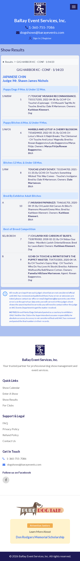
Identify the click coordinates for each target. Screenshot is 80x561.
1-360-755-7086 (16, 458)
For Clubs (8, 405)
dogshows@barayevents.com (40, 32)
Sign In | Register (42, 38)
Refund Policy (11, 435)
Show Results (12, 49)
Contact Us (9, 440)
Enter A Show (10, 393)
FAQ (5, 423)
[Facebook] (6, 480)
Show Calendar (11, 387)
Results (8, 61)
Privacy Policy (11, 429)
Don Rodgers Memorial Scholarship (40, 537)
